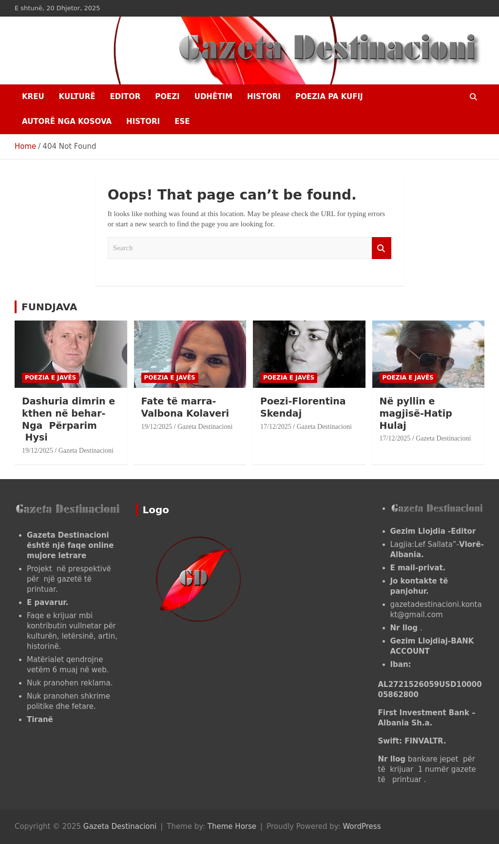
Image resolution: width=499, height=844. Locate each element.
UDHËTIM (213, 96)
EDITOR (125, 96)
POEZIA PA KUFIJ (329, 96)
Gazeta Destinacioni (86, 450)
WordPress (362, 826)
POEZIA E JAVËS (50, 377)
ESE (182, 121)
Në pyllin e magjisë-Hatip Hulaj (416, 413)
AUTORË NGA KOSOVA (67, 121)
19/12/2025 (37, 450)
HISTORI (264, 96)
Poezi (167, 96)
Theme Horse (232, 826)
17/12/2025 (275, 426)
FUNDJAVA (49, 307)
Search (381, 248)
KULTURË (77, 96)
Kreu (33, 96)
